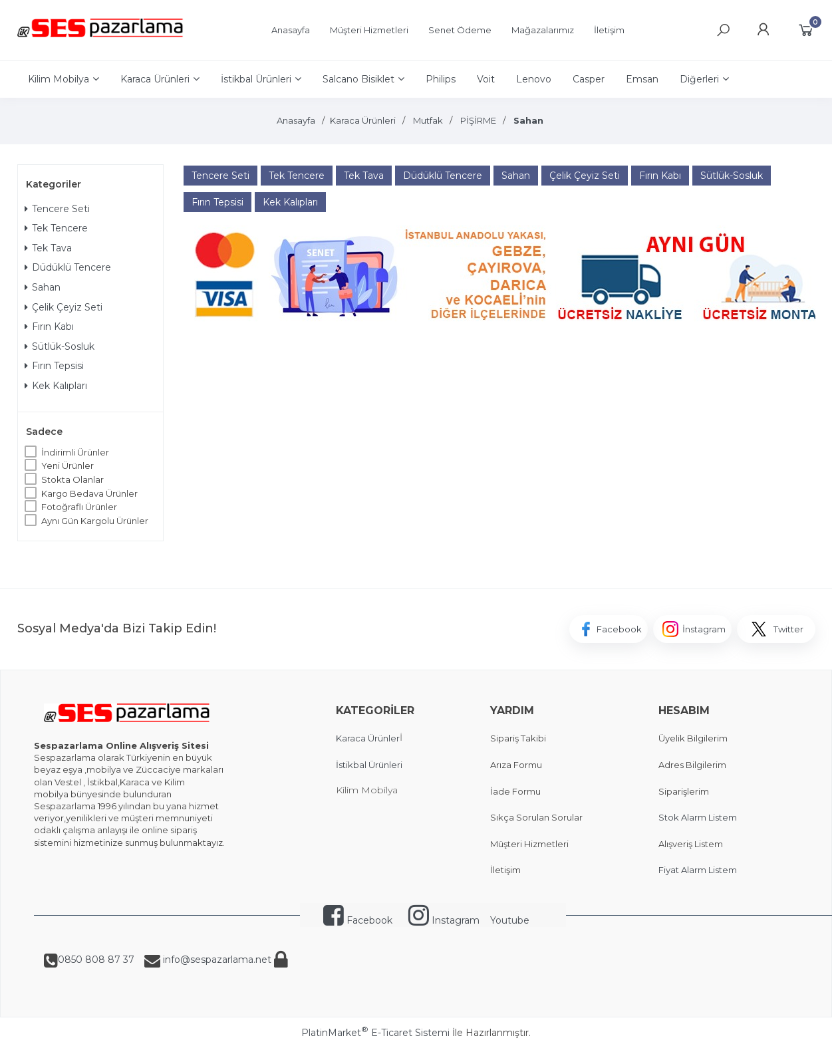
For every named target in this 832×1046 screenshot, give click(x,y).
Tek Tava (48, 248)
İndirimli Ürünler (75, 452)
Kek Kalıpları (56, 386)
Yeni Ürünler (67, 465)
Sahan (43, 287)
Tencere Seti (57, 209)
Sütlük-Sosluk (59, 346)
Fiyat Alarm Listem (697, 869)
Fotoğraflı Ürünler (79, 506)
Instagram (444, 920)
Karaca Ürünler (368, 738)
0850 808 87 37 (96, 960)
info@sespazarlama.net (215, 960)
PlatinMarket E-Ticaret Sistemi (375, 1033)
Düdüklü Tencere (68, 267)
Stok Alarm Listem (697, 817)
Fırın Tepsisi (54, 366)
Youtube (509, 920)
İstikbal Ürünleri (369, 764)
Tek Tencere (56, 228)
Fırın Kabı (49, 326)
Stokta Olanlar (72, 479)
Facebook (357, 920)
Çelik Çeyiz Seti (63, 307)
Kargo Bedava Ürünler (89, 493)
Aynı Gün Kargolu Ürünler (94, 520)
